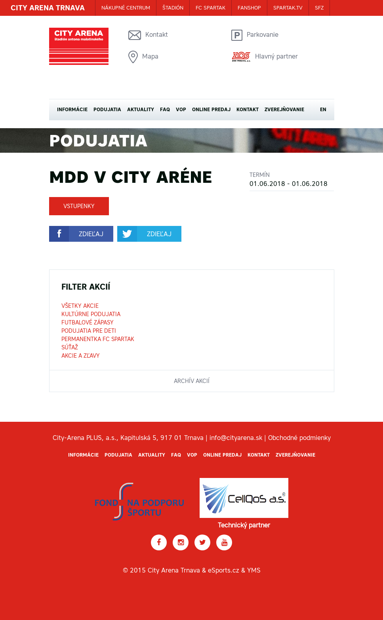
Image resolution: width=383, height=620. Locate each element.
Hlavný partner (264, 57)
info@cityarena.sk (236, 438)
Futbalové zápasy (87, 322)
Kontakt (148, 35)
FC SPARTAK (210, 7)
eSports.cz (223, 570)
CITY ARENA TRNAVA (48, 7)
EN (323, 109)
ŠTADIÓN (172, 7)
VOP (181, 109)
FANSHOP (249, 7)
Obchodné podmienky (299, 438)
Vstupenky (79, 206)
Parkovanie (254, 35)
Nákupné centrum (125, 7)
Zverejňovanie (284, 109)
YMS (254, 570)
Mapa (143, 57)
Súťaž (69, 347)
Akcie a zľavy (80, 355)
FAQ (165, 109)
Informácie (72, 109)
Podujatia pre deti (88, 330)
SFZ (319, 7)
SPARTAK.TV (288, 7)
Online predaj (211, 109)
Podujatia (107, 109)
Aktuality (140, 109)
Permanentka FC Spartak (97, 339)
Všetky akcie (80, 305)
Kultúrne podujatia (90, 314)
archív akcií (192, 381)
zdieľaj (91, 234)
